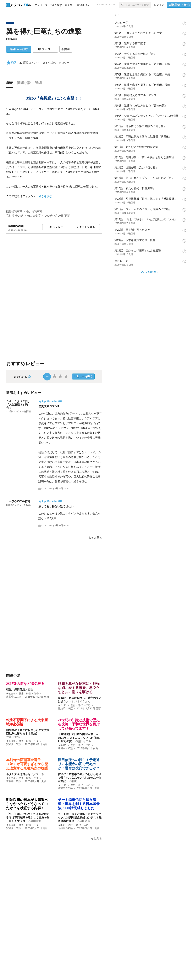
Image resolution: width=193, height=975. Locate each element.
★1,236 (10, 778)
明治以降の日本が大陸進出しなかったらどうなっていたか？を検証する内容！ (27, 804)
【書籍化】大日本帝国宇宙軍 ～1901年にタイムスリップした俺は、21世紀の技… (80, 738)
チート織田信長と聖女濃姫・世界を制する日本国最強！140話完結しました (79, 804)
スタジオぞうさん (79, 701)
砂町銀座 (85, 821)
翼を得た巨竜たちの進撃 (43, 31)
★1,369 (10, 741)
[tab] (10, 84)
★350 (61, 825)
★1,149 (62, 785)
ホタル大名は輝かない (19, 774)
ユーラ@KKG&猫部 (18, 501)
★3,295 (10, 693)
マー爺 (40, 774)
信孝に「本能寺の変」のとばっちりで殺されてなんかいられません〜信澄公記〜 (79, 778)
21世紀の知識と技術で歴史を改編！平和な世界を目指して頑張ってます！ (79, 724)
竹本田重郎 (14, 737)
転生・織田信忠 (15, 689)
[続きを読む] (54, 153)
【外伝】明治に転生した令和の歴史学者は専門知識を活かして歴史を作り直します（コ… (27, 817)
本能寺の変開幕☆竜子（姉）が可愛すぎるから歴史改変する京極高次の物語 (27, 764)
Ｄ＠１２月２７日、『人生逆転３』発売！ (18, 405)
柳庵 (74, 781)
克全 (30, 689)
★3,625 (62, 745)
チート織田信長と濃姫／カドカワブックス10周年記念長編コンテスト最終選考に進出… (80, 817)
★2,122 (62, 705)
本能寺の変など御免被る (25, 684)
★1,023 (10, 825)
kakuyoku (12, 38)
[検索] (122, 5)
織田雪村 (35, 821)
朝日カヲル (84, 741)
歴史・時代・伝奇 (29, 693)
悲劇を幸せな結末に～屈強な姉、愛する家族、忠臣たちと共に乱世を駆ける (79, 688)
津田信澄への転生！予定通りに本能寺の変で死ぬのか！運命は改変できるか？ (79, 764)
